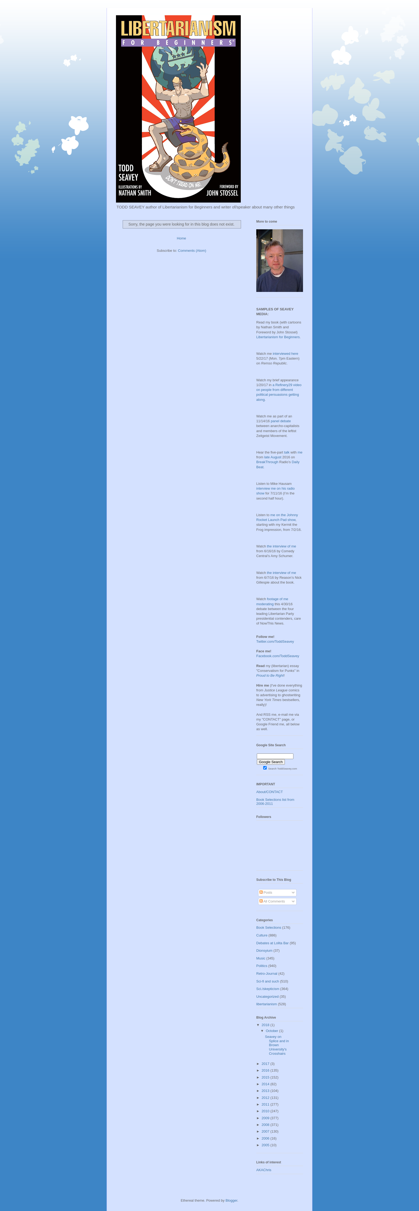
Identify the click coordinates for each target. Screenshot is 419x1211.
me (300, 452)
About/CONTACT (269, 792)
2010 (266, 1111)
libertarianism (266, 1004)
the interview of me (281, 546)
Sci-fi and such (267, 981)
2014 (266, 1084)
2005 (266, 1145)
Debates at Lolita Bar (272, 943)
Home (181, 238)
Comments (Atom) (192, 251)
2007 (266, 1131)
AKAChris (263, 1170)
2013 (266, 1091)
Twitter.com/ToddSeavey (275, 641)
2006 (266, 1138)
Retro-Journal (266, 974)
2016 (266, 1070)
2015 (266, 1077)
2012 (266, 1098)
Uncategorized (267, 997)
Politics (261, 966)
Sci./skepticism (267, 989)
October (272, 1031)
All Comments (272, 901)
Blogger (231, 1200)
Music (260, 958)
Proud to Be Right (270, 675)
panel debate (281, 421)
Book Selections (268, 928)
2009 (266, 1118)
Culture (261, 935)
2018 (266, 1025)
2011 (266, 1104)
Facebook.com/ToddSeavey (277, 656)
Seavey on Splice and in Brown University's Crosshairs (277, 1045)
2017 (266, 1064)
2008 (266, 1125)
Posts (265, 892)
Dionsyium (264, 951)
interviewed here (285, 354)
